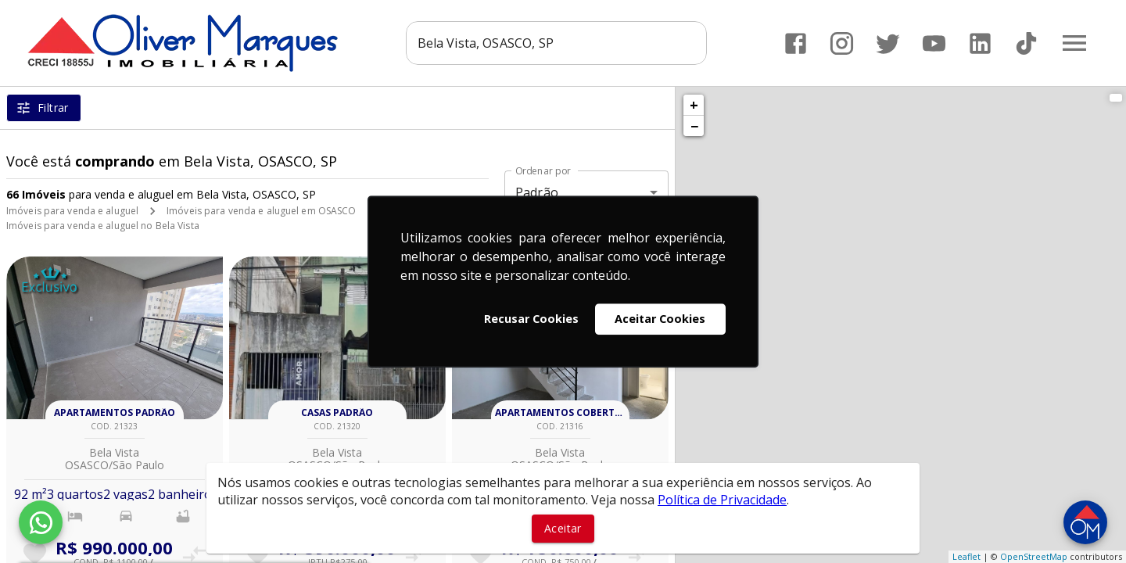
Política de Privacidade (722, 499)
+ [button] (694, 104)
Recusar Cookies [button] (531, 318)
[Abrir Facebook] (795, 43)
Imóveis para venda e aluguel (72, 210)
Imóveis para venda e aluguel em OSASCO (261, 210)
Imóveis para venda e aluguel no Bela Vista (102, 225)
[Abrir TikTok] (1026, 43)
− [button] (694, 126)
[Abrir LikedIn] (980, 43)
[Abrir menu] (1074, 43)
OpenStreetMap (1033, 556)
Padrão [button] (536, 192)
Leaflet (966, 556)
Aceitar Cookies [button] (660, 318)
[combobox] (556, 43)
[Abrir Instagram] (841, 43)
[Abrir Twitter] (888, 43)
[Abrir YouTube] (934, 43)
